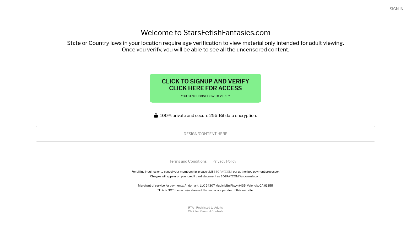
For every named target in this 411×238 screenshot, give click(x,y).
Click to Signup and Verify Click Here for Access (205, 88)
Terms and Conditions (188, 161)
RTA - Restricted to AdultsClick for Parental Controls (205, 209)
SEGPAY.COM (223, 171)
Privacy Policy (224, 161)
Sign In (396, 9)
